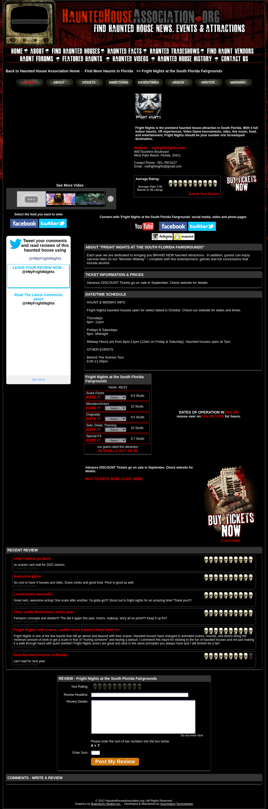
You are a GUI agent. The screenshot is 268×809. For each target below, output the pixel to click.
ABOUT (59, 82)
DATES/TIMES (148, 82)
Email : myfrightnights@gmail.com (158, 166)
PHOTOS (208, 82)
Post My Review (115, 761)
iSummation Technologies (176, 803)
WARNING (237, 82)
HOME (29, 82)
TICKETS (88, 82)
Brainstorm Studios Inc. (106, 803)
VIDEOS (178, 82)
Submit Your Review (204, 194)
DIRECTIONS (118, 82)
